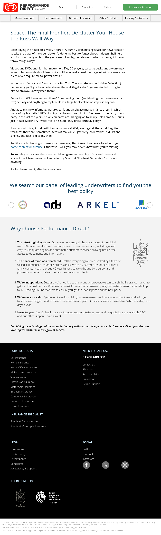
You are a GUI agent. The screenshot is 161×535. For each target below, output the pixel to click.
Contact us (89, 364)
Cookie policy (18, 454)
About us (88, 369)
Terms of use (18, 449)
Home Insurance (20, 362)
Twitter (86, 449)
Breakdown (89, 379)
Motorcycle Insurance (23, 386)
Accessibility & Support (23, 468)
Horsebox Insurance (22, 401)
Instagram (88, 458)
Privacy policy (18, 458)
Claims (107, 7)
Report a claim (91, 374)
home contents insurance (27, 147)
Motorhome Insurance (23, 372)
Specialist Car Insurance (24, 421)
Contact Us (87, 7)
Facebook (88, 454)
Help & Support (91, 384)
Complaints (17, 463)
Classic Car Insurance (23, 382)
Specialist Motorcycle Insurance (28, 426)
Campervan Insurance (23, 396)
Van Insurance (19, 377)
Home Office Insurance (24, 367)
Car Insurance (18, 357)
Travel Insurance (20, 406)
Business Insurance (80, 18)
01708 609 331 (94, 357)
